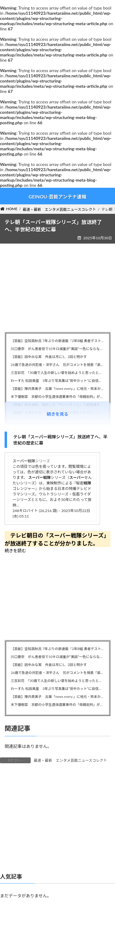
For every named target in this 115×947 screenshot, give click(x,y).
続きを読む (15, 550)
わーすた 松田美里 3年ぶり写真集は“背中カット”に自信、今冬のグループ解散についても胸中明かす (57, 381)
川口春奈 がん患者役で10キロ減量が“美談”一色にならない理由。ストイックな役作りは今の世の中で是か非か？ (57, 349)
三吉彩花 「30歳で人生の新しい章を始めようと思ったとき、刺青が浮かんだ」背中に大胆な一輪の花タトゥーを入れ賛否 (57, 373)
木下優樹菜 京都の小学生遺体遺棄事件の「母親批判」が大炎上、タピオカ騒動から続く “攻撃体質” (57, 396)
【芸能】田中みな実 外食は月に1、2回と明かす (49, 357)
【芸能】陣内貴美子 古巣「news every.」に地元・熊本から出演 (57, 389)
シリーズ (31, 461)
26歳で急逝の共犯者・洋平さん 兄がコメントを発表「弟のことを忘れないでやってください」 (57, 365)
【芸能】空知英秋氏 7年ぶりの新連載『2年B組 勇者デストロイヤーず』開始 (57, 341)
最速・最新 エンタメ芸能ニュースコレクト (70, 760)
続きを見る (57, 414)
